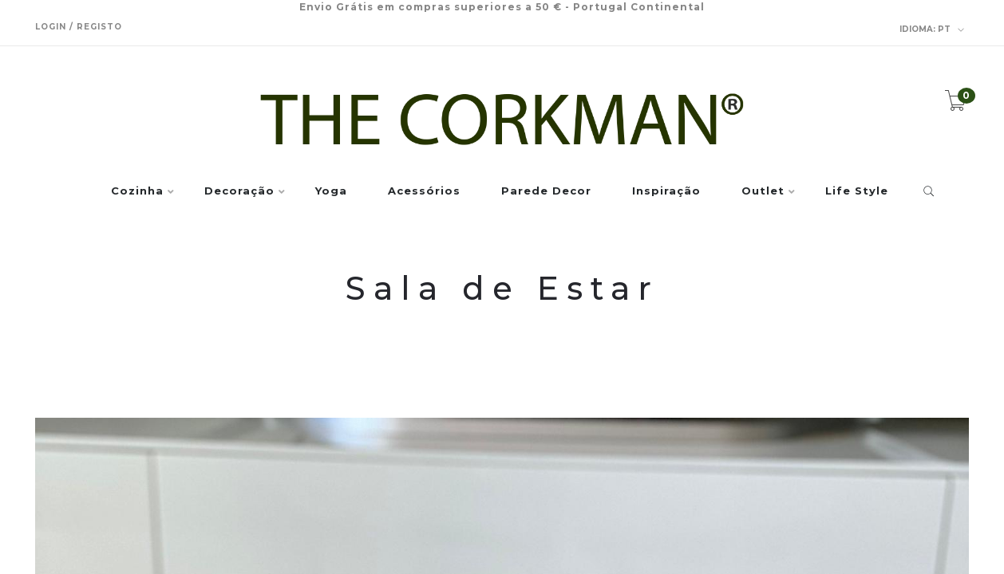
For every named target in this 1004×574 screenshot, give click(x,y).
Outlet (763, 191)
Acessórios (424, 191)
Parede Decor (546, 191)
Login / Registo (78, 27)
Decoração (239, 191)
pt (932, 29)
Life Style (856, 191)
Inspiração (666, 191)
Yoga (331, 191)
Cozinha (137, 191)
